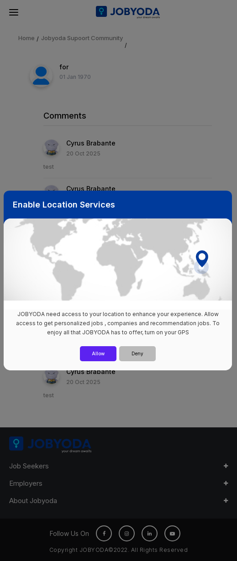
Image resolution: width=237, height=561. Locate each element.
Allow (98, 353)
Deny (137, 353)
